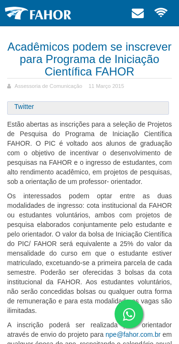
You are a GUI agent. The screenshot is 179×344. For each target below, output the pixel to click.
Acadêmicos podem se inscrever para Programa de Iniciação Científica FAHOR (90, 59)
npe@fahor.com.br (132, 334)
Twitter (24, 106)
